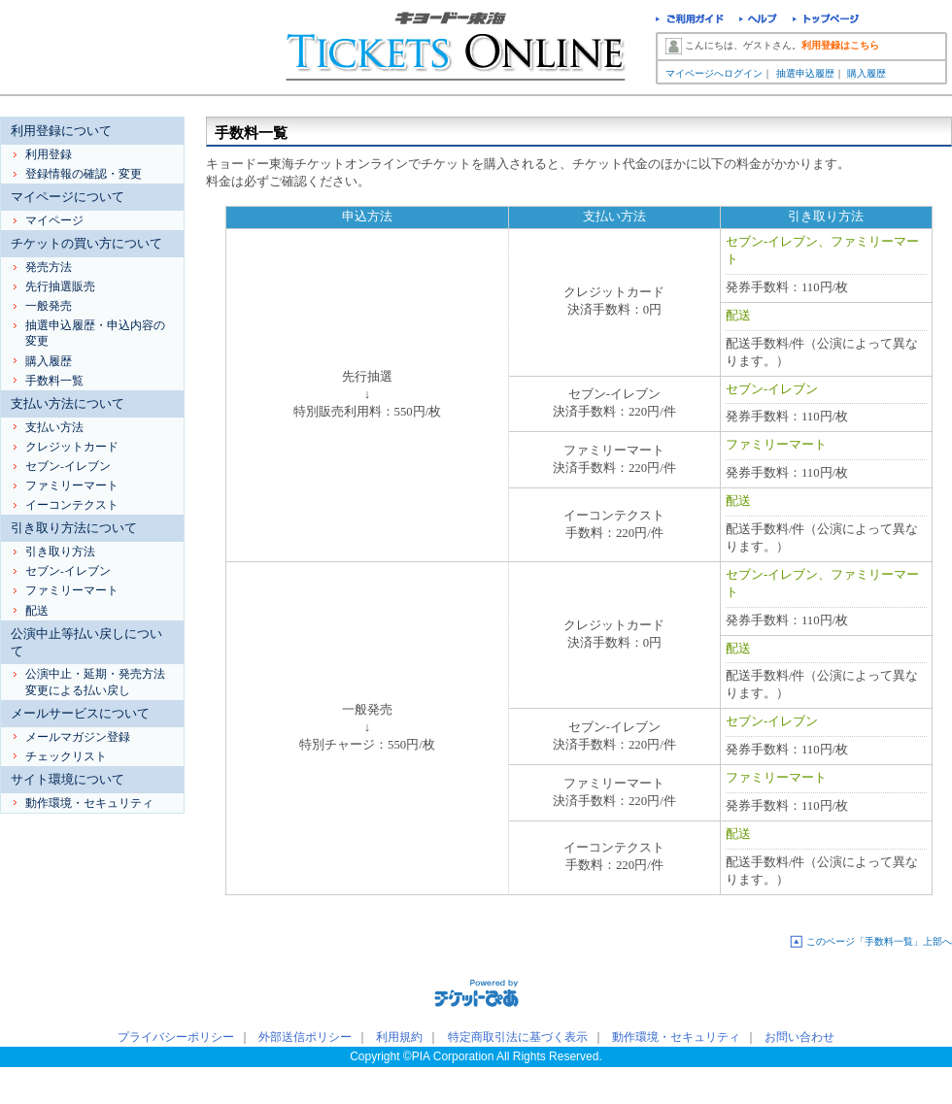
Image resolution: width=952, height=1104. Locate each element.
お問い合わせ (799, 1037)
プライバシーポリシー (176, 1037)
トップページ (826, 21)
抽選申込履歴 (805, 73)
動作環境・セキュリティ (676, 1037)
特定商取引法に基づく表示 (518, 1037)
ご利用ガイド (690, 21)
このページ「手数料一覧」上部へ (879, 941)
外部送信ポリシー (305, 1037)
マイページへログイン (714, 73)
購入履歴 (866, 73)
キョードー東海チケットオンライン (457, 48)
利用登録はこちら (840, 45)
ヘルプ (758, 21)
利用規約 (399, 1037)
